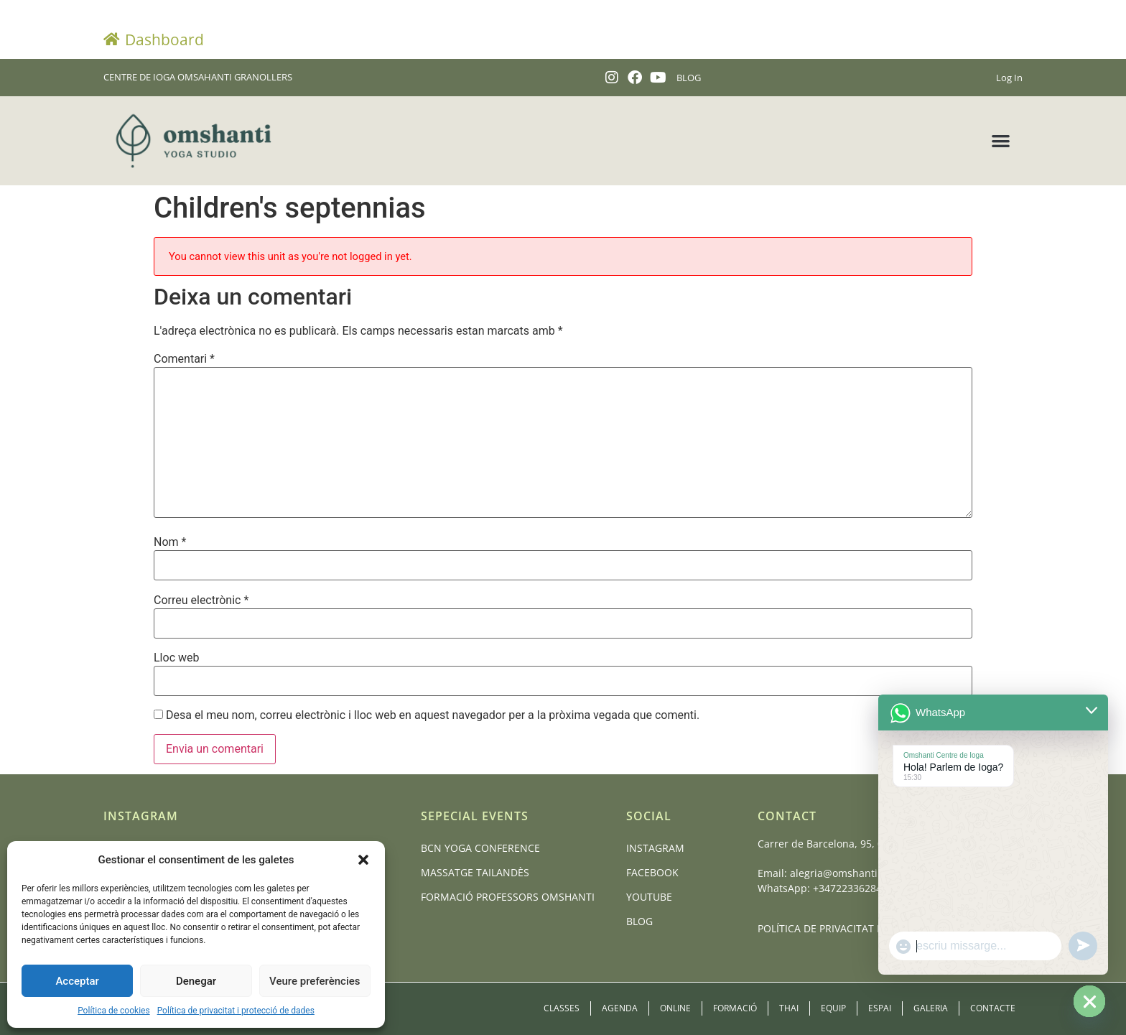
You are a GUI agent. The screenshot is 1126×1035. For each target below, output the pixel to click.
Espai (879, 1008)
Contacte (992, 1008)
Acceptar (76, 981)
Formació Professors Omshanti (508, 897)
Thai (789, 1008)
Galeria (930, 1008)
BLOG (688, 77)
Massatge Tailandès (475, 872)
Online (675, 1008)
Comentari (184, 359)
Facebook (652, 872)
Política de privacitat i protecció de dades (236, 1011)
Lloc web (176, 658)
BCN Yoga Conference (480, 848)
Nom (170, 542)
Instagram (655, 848)
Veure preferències (314, 981)
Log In (1009, 77)
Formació (735, 1008)
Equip (833, 1008)
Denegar (196, 981)
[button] (363, 860)
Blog (639, 921)
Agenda (620, 1008)
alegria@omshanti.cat (842, 873)
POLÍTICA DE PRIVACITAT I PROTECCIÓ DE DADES (873, 928)
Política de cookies (114, 1011)
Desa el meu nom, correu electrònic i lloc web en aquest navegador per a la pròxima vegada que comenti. (432, 715)
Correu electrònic (201, 600)
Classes (562, 1008)
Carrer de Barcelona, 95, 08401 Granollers (858, 843)
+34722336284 (847, 888)
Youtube (649, 897)
